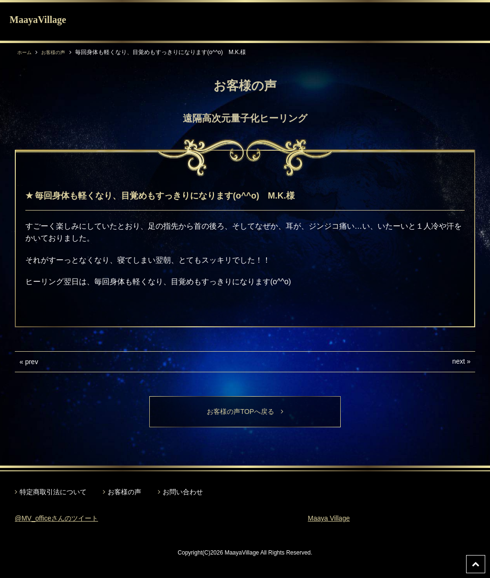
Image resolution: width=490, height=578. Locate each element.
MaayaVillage (38, 19)
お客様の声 (58, 52)
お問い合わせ (183, 493)
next (458, 361)
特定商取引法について (53, 493)
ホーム (25, 52)
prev (31, 362)
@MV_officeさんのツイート (62, 520)
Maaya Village (332, 520)
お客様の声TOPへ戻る (245, 412)
